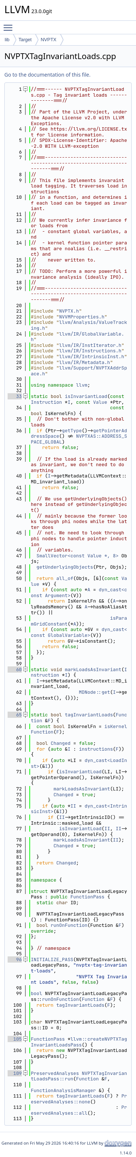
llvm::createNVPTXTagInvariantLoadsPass (79, 1042)
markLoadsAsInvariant (93, 669)
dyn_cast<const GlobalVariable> (79, 632)
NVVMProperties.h (81, 317)
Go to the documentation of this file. (47, 74)
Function (93, 999)
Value (100, 402)
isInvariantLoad (86, 396)
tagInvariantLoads (89, 715)
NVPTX (48, 39)
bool (36, 993)
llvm (81, 385)
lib (7, 39)
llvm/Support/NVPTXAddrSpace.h (79, 371)
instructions (96, 749)
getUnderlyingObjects (65, 567)
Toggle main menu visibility (10, 24)
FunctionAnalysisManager (63, 1090)
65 (15, 715)
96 (15, 959)
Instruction (46, 402)
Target (25, 39)
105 (15, 1039)
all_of (64, 578)
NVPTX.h (69, 311)
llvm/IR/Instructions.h (90, 351)
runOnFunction (69, 925)
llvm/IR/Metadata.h (84, 362)
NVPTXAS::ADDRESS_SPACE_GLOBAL (79, 439)
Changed (61, 743)
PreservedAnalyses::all (79, 1110)
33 (15, 396)
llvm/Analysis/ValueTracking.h (79, 325)
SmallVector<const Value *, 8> (78, 556)
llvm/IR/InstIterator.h (90, 345)
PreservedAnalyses (55, 1073)
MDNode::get (94, 692)
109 (15, 1073)
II (73, 806)
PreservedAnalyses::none (79, 1099)
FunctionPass (87, 897)
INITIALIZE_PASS (52, 959)
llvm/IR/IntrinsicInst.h (91, 356)
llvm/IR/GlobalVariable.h (77, 337)
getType (72, 430)
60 (15, 669)
